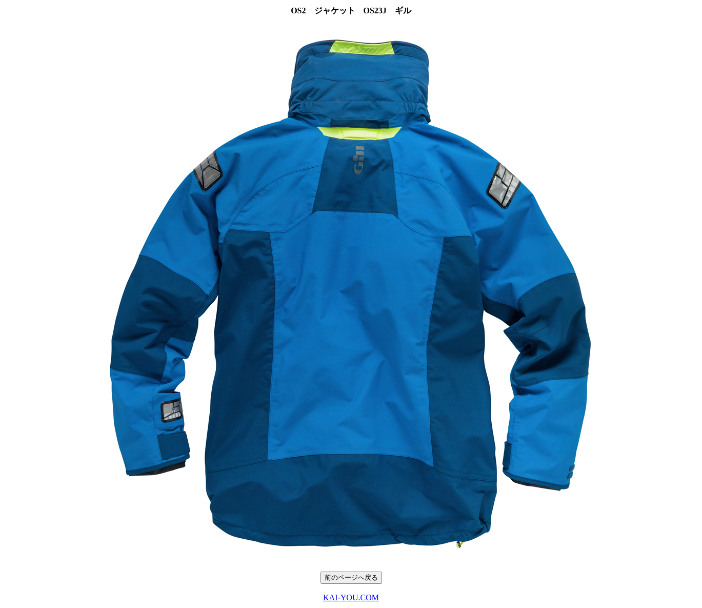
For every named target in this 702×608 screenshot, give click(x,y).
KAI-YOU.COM (351, 597)
